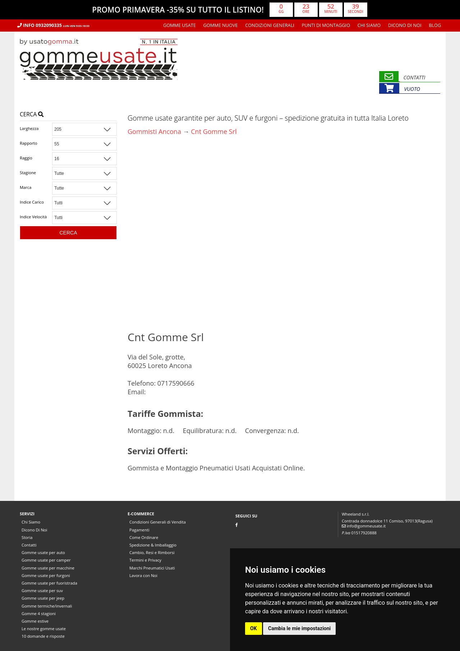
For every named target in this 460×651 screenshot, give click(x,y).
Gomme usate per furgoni (46, 575)
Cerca (31, 114)
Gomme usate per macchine (48, 568)
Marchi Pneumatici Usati (152, 568)
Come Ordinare (143, 537)
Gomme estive (35, 621)
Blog (435, 25)
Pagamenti (139, 530)
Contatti (29, 545)
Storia (27, 537)
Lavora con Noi (143, 575)
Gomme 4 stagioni (39, 613)
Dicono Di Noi (405, 25)
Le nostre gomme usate (44, 628)
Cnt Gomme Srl (213, 131)
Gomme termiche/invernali (47, 606)
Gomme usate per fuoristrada (49, 583)
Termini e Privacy (145, 560)
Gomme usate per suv (42, 590)
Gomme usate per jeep (43, 598)
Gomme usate (179, 25)
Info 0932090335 (53, 25)
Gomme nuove (220, 25)
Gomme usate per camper (46, 560)
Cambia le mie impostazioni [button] (299, 628)
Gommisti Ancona (154, 131)
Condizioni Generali (269, 25)
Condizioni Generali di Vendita (157, 522)
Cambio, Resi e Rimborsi (152, 552)
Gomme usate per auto (43, 552)
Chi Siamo (369, 25)
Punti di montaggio (326, 25)
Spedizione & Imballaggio (152, 545)
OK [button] (253, 628)
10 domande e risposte (43, 636)
